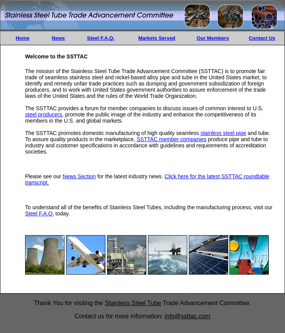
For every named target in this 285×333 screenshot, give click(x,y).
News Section (79, 176)
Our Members (213, 38)
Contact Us (262, 38)
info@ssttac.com (187, 316)
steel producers (43, 114)
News (58, 38)
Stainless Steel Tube (133, 303)
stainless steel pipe (223, 133)
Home (22, 38)
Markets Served (156, 38)
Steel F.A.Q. (101, 38)
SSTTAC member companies (172, 139)
